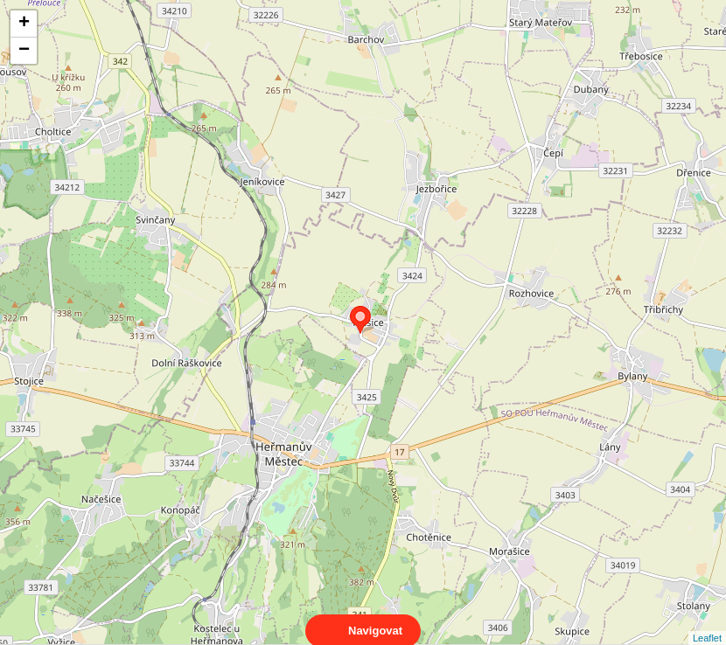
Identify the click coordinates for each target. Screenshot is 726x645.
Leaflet (707, 622)
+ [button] (24, 23)
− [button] (24, 51)
